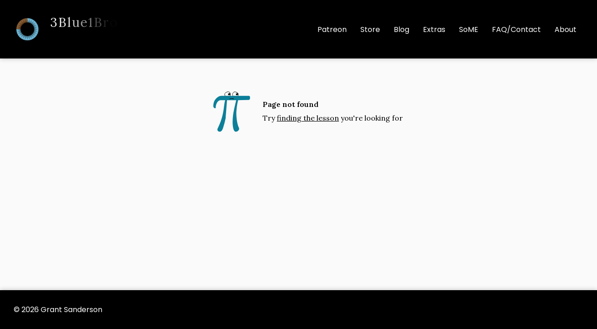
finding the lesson (308, 117)
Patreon (332, 29)
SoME (468, 29)
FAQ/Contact (516, 29)
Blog (401, 29)
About (565, 29)
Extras (434, 29)
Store (370, 29)
